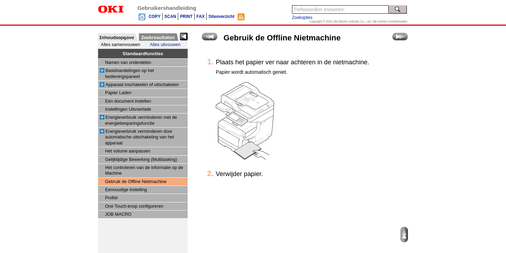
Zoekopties (302, 17)
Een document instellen (128, 101)
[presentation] (118, 37)
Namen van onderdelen (128, 62)
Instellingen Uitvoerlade (128, 109)
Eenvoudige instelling (126, 189)
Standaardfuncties (143, 53)
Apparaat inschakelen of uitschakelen (142, 84)
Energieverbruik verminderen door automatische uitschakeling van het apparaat (139, 137)
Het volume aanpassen (127, 151)
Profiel (111, 197)
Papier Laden (118, 92)
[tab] (118, 37)
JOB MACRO (118, 214)
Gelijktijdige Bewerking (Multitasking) (141, 159)
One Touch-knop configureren (134, 206)
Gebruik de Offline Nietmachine (136, 181)
